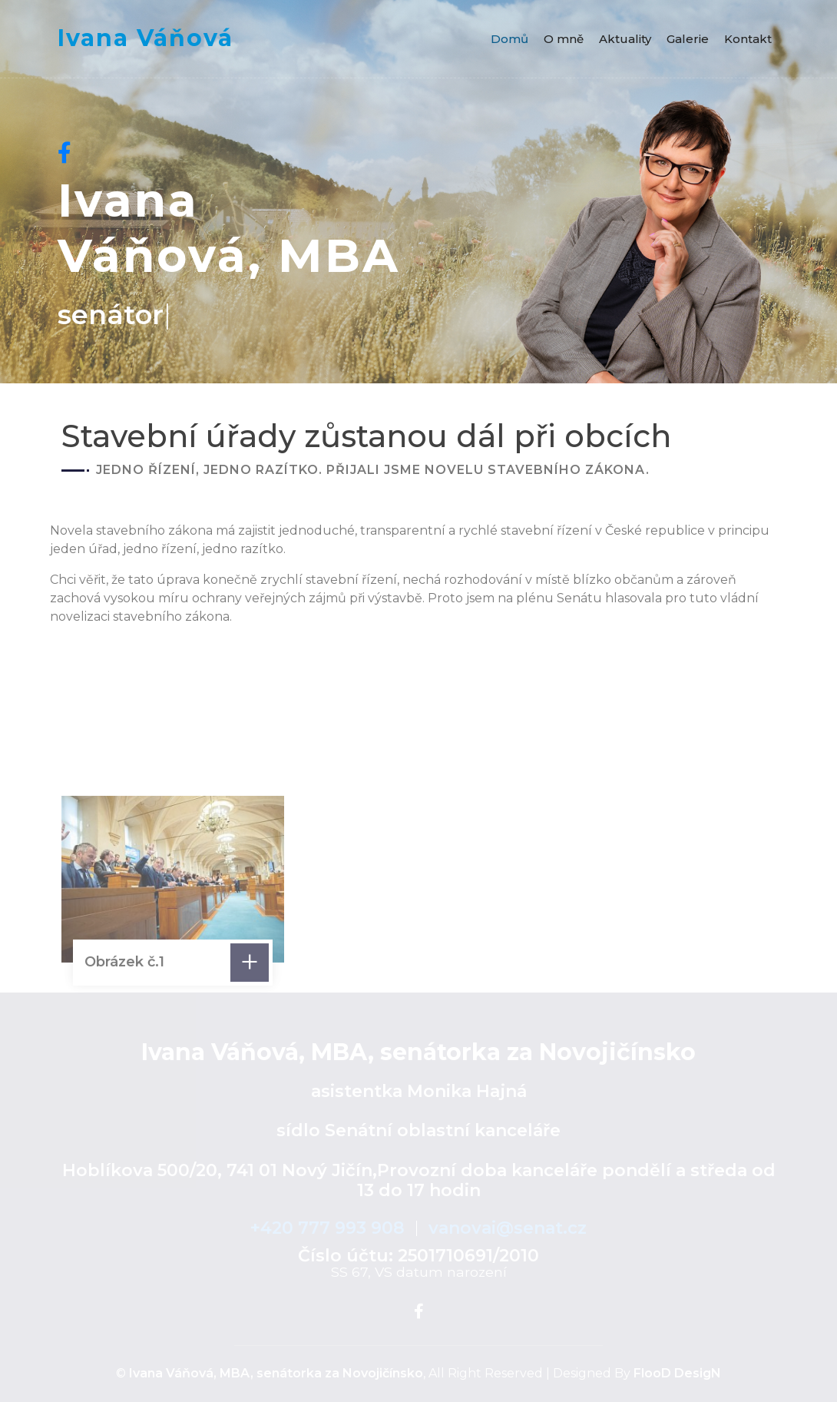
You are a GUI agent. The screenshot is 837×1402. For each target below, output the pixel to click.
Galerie (688, 38)
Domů (509, 38)
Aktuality (625, 38)
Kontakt (748, 38)
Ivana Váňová (145, 38)
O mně (564, 38)
